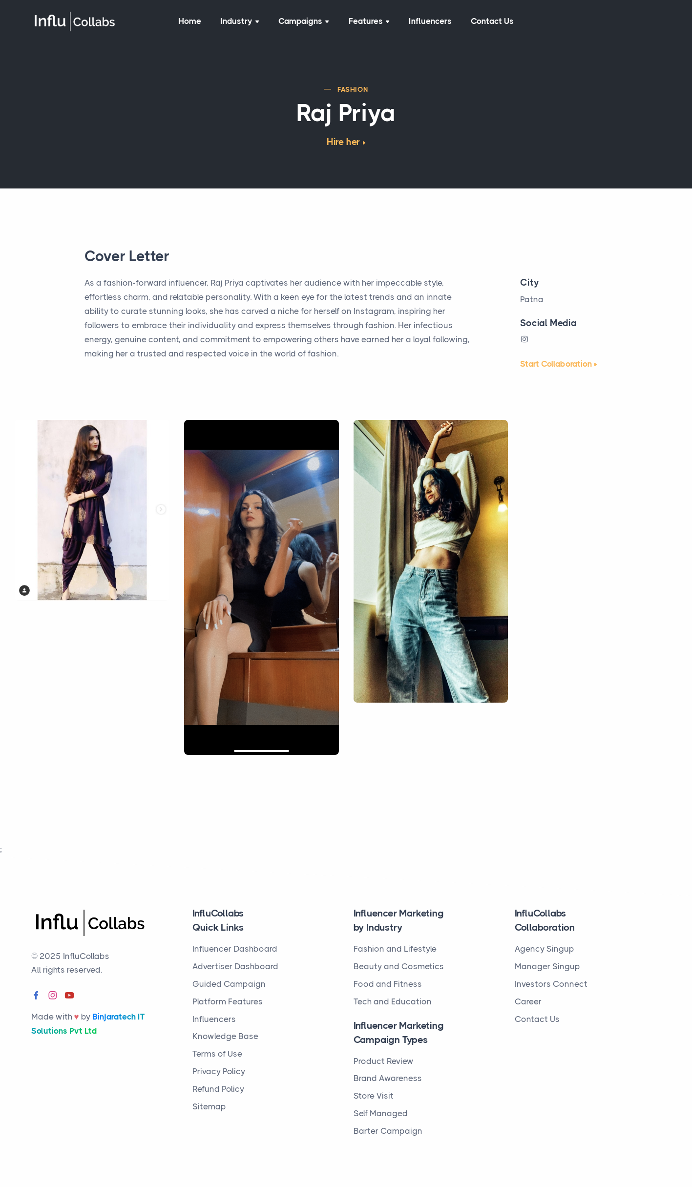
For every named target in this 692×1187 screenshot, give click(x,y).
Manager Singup (547, 966)
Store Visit (374, 1096)
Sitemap (209, 1106)
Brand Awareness (388, 1078)
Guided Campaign (229, 984)
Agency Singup (544, 949)
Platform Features (227, 1001)
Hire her (343, 142)
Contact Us (492, 21)
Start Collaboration (555, 364)
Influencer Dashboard (234, 949)
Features (369, 21)
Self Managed (381, 1113)
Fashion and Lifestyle (395, 949)
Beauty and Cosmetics (399, 966)
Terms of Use (217, 1054)
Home (189, 21)
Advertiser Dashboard (235, 966)
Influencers (430, 21)
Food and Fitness (388, 984)
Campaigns (304, 21)
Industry (240, 21)
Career (528, 1001)
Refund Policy (218, 1089)
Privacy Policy (218, 1071)
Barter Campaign (388, 1131)
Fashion (353, 90)
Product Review (384, 1061)
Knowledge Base (225, 1036)
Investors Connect (551, 984)
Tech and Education (393, 1001)
